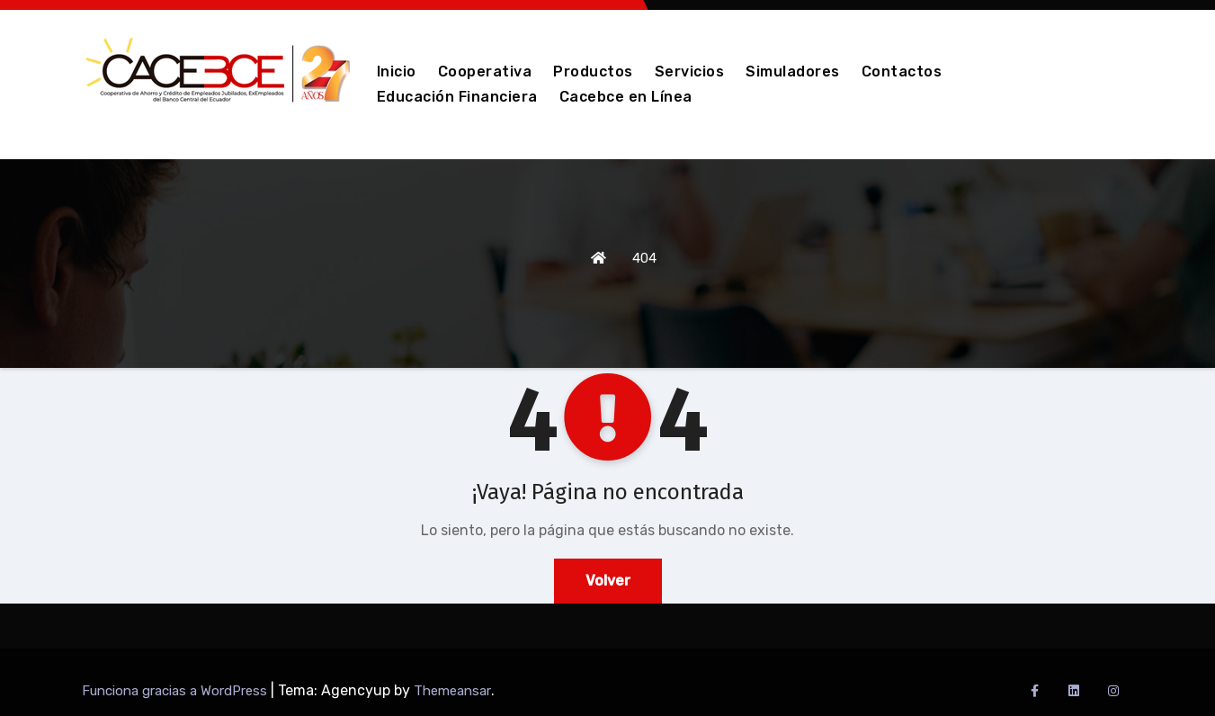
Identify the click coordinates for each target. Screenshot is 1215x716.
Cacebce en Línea (625, 96)
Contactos (902, 71)
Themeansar (452, 691)
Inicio (396, 71)
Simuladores (793, 71)
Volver (607, 580)
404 (644, 258)
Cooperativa (485, 71)
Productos (593, 71)
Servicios (690, 71)
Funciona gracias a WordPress (176, 691)
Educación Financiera (457, 96)
